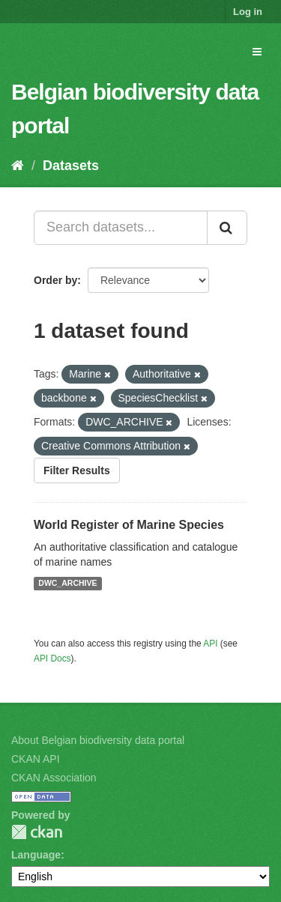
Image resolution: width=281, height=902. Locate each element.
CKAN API (35, 759)
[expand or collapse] (257, 52)
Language (36, 855)
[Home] (17, 165)
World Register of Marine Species (129, 524)
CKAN (36, 832)
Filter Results (76, 470)
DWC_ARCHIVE (67, 583)
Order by (55, 280)
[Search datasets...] (121, 228)
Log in (247, 11)
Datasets (71, 165)
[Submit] (227, 228)
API (210, 643)
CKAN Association (54, 778)
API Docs (52, 658)
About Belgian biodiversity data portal (97, 740)
